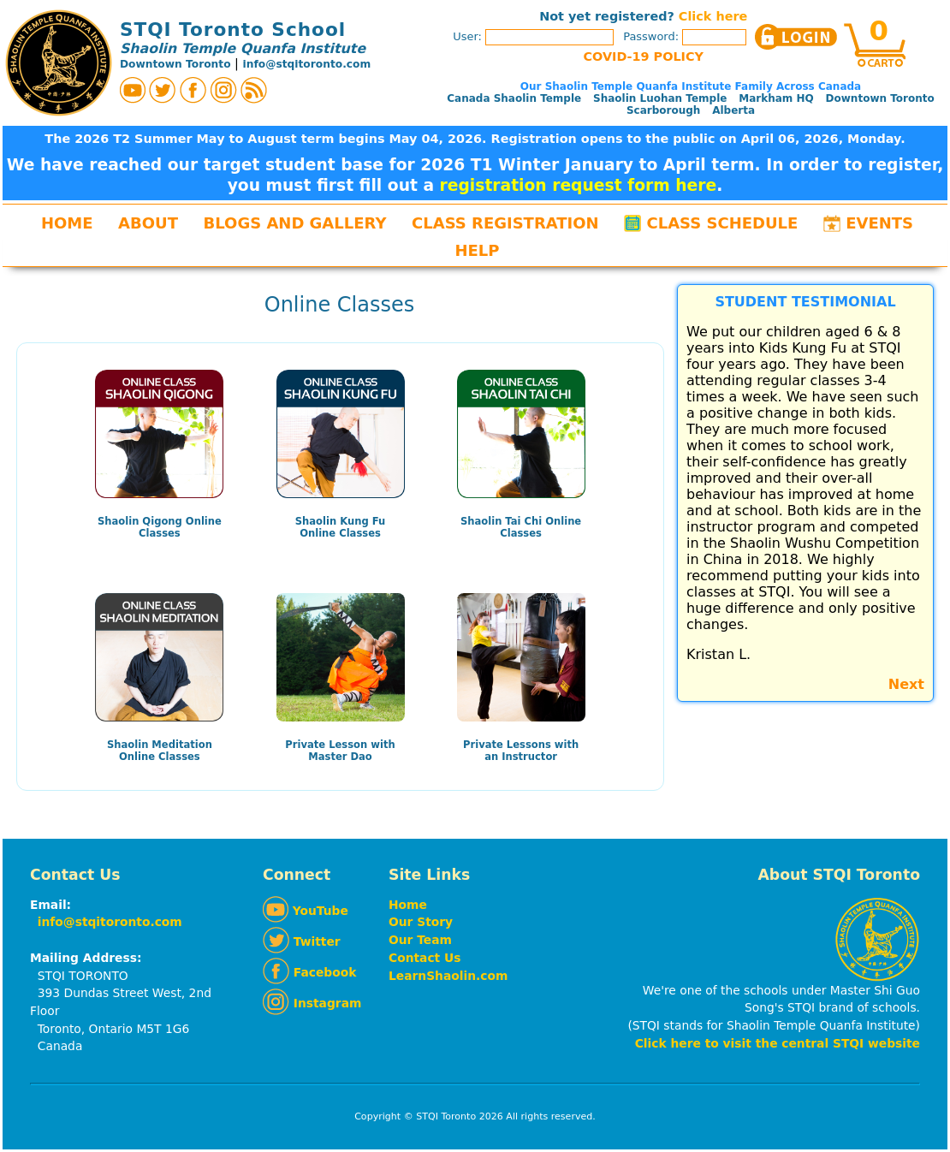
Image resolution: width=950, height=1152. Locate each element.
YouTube (305, 910)
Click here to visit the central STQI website (777, 1043)
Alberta (733, 110)
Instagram (312, 1003)
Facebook (309, 972)
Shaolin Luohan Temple (660, 98)
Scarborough (663, 110)
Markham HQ (776, 98)
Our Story (421, 922)
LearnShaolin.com (448, 976)
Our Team (420, 940)
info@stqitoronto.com (307, 64)
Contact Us (424, 958)
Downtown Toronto (175, 64)
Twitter (302, 941)
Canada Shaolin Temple (514, 98)
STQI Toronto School (233, 29)
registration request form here (578, 185)
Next (906, 684)
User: (533, 36)
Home (67, 223)
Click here (713, 16)
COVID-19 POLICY (644, 56)
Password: (686, 36)
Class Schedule (723, 223)
